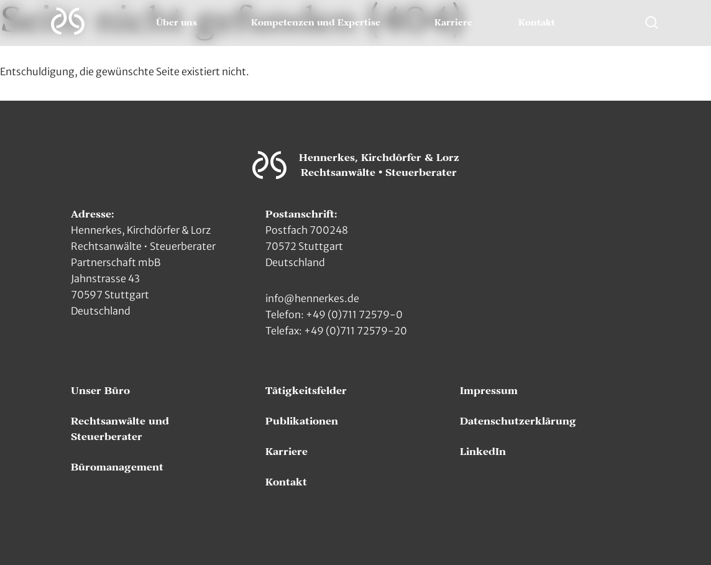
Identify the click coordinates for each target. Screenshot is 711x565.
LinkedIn (483, 451)
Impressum (489, 391)
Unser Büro (100, 391)
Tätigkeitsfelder (306, 391)
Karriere (453, 23)
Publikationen (301, 421)
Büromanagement (117, 467)
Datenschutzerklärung (518, 421)
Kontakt (536, 23)
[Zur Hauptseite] (68, 21)
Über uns (176, 23)
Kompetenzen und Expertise (315, 23)
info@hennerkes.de (312, 298)
